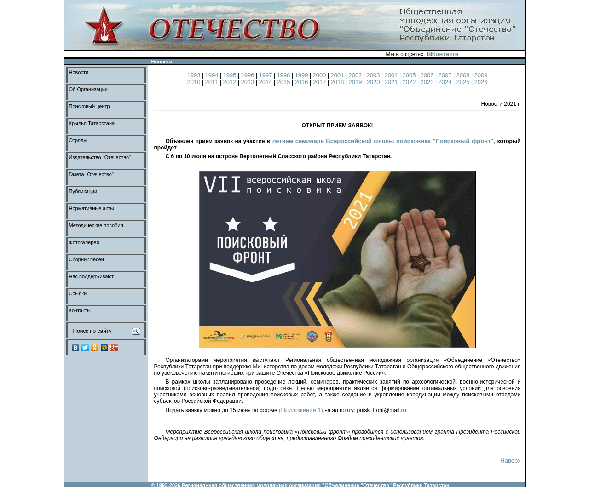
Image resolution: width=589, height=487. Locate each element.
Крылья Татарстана (92, 123)
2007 (446, 75)
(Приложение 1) (301, 410)
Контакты (80, 310)
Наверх (510, 460)
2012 (230, 82)
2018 (338, 82)
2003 (374, 75)
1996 (248, 75)
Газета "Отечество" (91, 174)
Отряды (78, 140)
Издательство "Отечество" (100, 157)
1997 (266, 75)
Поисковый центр (89, 106)
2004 (392, 75)
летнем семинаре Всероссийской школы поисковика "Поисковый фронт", (384, 141)
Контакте (442, 54)
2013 (248, 82)
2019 (356, 82)
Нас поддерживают (91, 276)
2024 (446, 82)
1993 (194, 75)
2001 (338, 75)
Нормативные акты (91, 208)
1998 (284, 75)
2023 (428, 82)
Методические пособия (96, 225)
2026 (481, 82)
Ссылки (78, 293)
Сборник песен (86, 259)
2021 (392, 82)
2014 (266, 82)
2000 (320, 75)
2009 (481, 75)
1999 (302, 75)
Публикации (83, 191)
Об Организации (88, 89)
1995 (230, 75)
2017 (320, 82)
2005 (410, 75)
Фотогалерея (84, 242)
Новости (79, 72)
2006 (428, 75)
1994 (212, 75)
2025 (464, 82)
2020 (374, 82)
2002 (356, 75)
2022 (410, 82)
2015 (284, 82)
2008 (464, 75)
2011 (212, 82)
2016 (302, 82)
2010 (194, 82)
